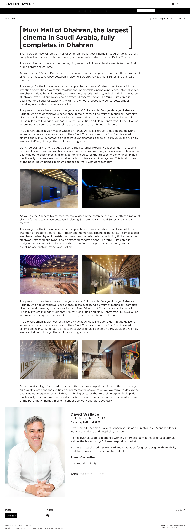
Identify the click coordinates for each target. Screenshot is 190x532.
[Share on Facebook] (172, 19)
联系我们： (89, 474)
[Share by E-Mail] (180, 19)
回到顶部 (180, 510)
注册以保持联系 (11, 516)
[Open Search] (173, 4)
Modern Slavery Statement (55, 528)
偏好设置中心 (9, 528)
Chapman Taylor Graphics (175, 525)
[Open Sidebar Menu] (184, 4)
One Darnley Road (173, 527)
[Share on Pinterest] (184, 19)
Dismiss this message (146, 11)
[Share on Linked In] (167, 19)
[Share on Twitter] (176, 19)
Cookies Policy (128, 11)
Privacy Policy (36, 528)
